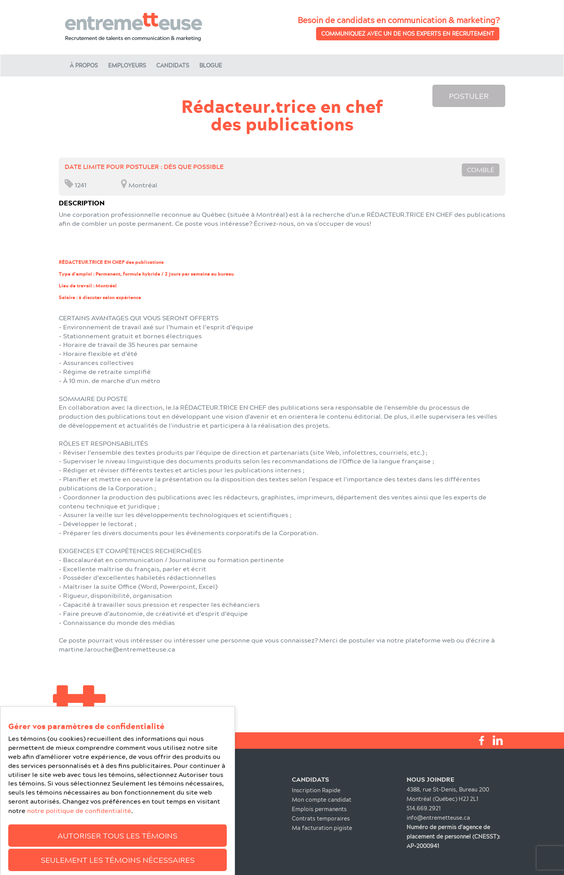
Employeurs (127, 65)
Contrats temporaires (321, 818)
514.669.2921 (424, 808)
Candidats (172, 65)
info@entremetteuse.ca (438, 817)
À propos (84, 65)
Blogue (210, 65)
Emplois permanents (319, 808)
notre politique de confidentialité (79, 835)
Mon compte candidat (321, 799)
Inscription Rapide (316, 790)
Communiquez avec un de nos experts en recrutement (407, 33)
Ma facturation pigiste (322, 827)
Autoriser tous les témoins (117, 860)
